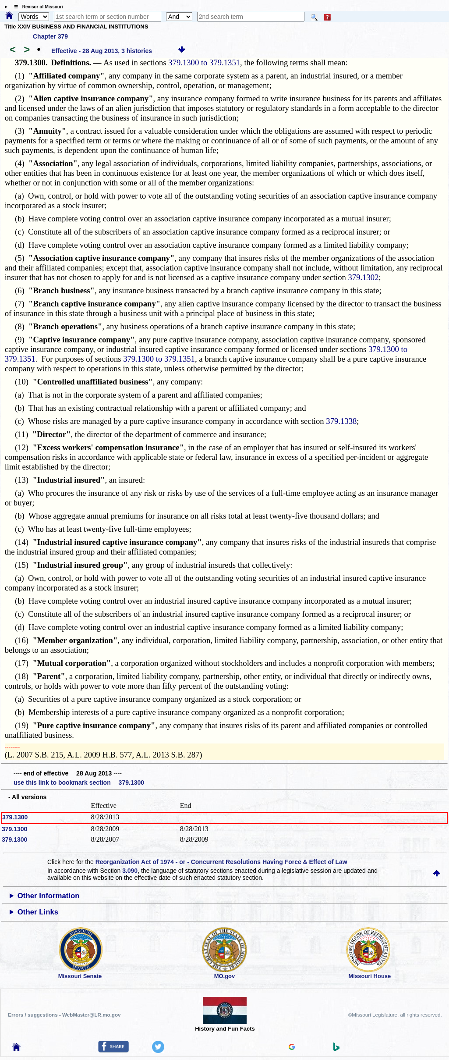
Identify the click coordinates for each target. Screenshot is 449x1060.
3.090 (130, 870)
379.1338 (341, 421)
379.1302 (363, 277)
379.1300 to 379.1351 (204, 62)
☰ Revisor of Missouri (36, 6)
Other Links (38, 912)
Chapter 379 (50, 36)
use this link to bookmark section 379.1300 (79, 782)
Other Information (49, 896)
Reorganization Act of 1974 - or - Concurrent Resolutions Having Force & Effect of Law (221, 861)
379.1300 (15, 817)
